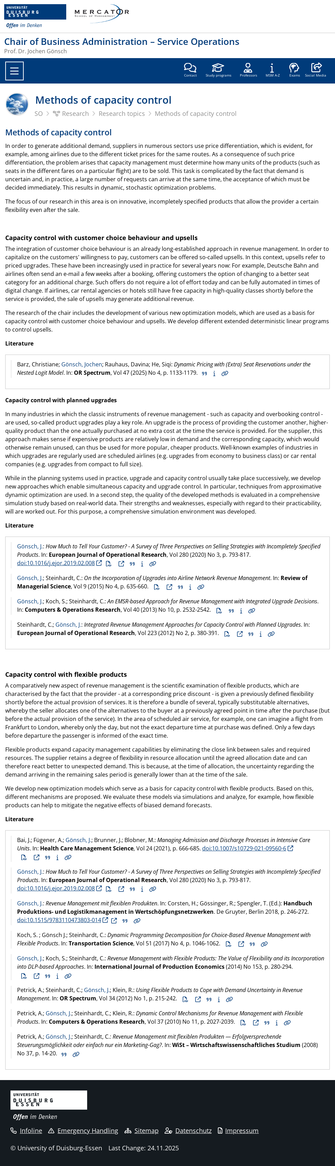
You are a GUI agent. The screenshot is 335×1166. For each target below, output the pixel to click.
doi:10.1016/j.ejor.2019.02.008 (56, 563)
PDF (109, 564)
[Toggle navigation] (14, 71)
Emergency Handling (83, 1130)
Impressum (238, 1130)
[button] (315, 70)
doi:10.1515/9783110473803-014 (59, 920)
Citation (204, 374)
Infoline (26, 1130)
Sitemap (141, 1130)
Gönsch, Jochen (81, 364)
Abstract (214, 374)
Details (224, 374)
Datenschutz (188, 1130)
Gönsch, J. (30, 546)
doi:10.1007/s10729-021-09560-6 (244, 848)
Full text (121, 564)
